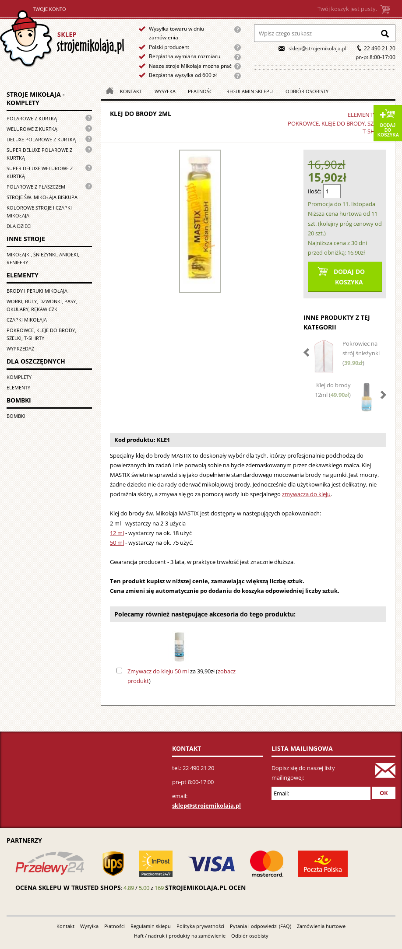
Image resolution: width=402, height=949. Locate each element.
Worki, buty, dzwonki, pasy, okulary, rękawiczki (42, 305)
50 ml (117, 542)
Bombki (16, 416)
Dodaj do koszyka (388, 130)
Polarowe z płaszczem (36, 186)
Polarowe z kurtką (32, 118)
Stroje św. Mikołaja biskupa (42, 197)
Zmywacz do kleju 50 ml (158, 671)
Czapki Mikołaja (27, 319)
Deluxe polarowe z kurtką (41, 139)
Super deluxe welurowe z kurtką (40, 172)
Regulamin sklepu (249, 91)
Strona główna (62, 38)
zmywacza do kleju (306, 494)
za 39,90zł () (181, 676)
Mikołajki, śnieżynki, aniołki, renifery (43, 258)
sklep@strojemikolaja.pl (317, 48)
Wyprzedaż (20, 348)
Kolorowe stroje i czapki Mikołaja (39, 211)
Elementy (18, 387)
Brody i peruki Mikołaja (37, 290)
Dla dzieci (19, 226)
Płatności (201, 91)
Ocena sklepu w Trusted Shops (68, 887)
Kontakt (131, 91)
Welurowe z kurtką (32, 129)
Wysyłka (165, 91)
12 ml (117, 533)
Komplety (19, 377)
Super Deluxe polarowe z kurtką (39, 154)
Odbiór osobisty (307, 91)
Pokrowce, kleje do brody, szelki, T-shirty (41, 334)
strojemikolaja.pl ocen (205, 887)
